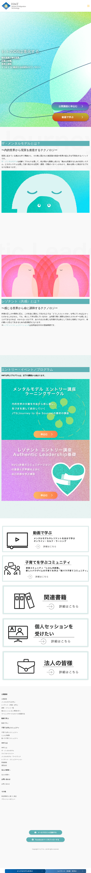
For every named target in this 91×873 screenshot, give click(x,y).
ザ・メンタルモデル (9, 161)
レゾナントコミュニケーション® (16, 325)
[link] (45, 171)
